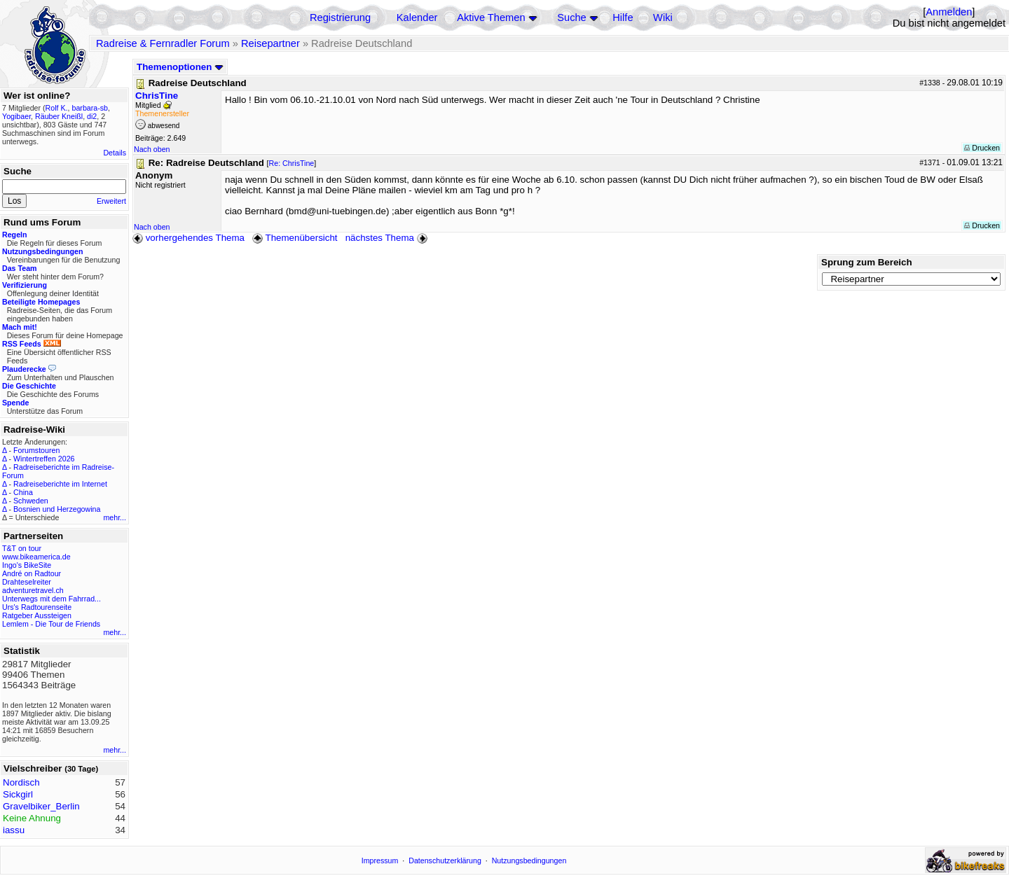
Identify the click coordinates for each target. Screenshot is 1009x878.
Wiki (663, 17)
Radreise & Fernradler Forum (163, 43)
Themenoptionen (180, 67)
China (23, 492)
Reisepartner (270, 43)
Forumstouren (36, 450)
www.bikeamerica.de (36, 556)
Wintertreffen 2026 (43, 458)
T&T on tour (21, 548)
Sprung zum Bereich (866, 262)
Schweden (30, 500)
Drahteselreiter (26, 582)
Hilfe (622, 17)
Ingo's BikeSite (26, 565)
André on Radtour (31, 573)
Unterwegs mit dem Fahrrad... (51, 598)
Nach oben (152, 149)
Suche (571, 17)
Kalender (417, 17)
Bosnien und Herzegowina (56, 509)
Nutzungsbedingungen (529, 860)
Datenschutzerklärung (445, 860)
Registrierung (340, 17)
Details (114, 152)
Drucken (982, 148)
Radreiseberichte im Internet (60, 484)
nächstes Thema (387, 237)
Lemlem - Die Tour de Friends (51, 624)
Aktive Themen (491, 17)
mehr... (114, 517)
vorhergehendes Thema (188, 237)
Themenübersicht (294, 237)
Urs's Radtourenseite (36, 607)
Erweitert (111, 201)
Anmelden (949, 12)
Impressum (380, 860)
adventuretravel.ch (33, 590)
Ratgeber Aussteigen (36, 615)
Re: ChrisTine (292, 163)
